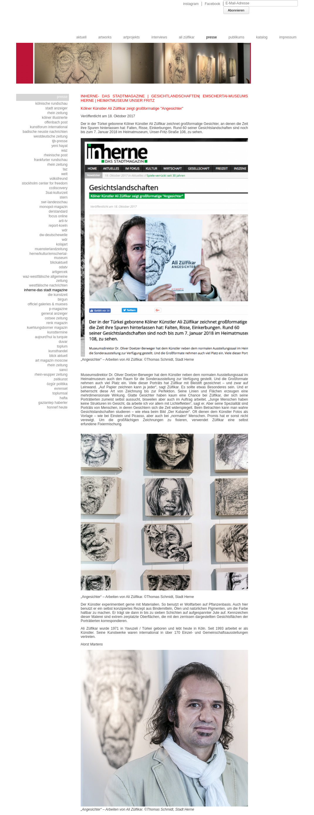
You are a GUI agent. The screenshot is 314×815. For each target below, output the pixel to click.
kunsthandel (57, 351)
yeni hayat (59, 146)
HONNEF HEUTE (57, 407)
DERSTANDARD (58, 211)
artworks (105, 37)
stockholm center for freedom (44, 183)
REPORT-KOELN (58, 225)
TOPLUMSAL (60, 393)
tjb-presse (59, 141)
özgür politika (57, 384)
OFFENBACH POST (55, 122)
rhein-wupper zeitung (51, 374)
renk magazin (56, 323)
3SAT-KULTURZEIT (56, 193)
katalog (262, 37)
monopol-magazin (53, 207)
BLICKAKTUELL (58, 262)
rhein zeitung (57, 365)
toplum (62, 346)
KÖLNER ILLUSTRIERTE (54, 118)
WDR (64, 230)
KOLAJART (61, 244)
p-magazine (58, 309)
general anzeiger (54, 313)
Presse (211, 37)
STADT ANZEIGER (56, 108)
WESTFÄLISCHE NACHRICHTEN (48, 285)
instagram (191, 4)
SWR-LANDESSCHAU (54, 202)
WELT (64, 174)
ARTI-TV (63, 221)
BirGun (62, 299)
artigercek (59, 272)
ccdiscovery (58, 188)
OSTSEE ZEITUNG (56, 318)
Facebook (212, 4)
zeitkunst (60, 379)
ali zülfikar (186, 37)
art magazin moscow (51, 360)
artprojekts (131, 37)
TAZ (65, 169)
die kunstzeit (57, 295)
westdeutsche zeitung (50, 136)
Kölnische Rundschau (51, 103)
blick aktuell (58, 356)
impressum (288, 37)
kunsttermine (57, 332)
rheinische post (55, 155)
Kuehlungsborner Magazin (47, 328)
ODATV (63, 267)
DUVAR (63, 342)
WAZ (64, 150)
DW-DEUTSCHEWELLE (53, 235)
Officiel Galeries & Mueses (47, 304)
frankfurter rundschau (50, 160)
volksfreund (58, 179)
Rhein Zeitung (57, 113)
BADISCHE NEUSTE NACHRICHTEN (45, 132)
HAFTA (63, 398)
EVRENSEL (60, 389)
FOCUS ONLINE (58, 216)
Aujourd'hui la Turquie (51, 337)
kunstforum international (48, 127)
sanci (63, 370)
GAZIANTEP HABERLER (52, 403)
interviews (159, 37)
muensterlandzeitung (51, 249)
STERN (63, 197)
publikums (236, 37)
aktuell (81, 37)
